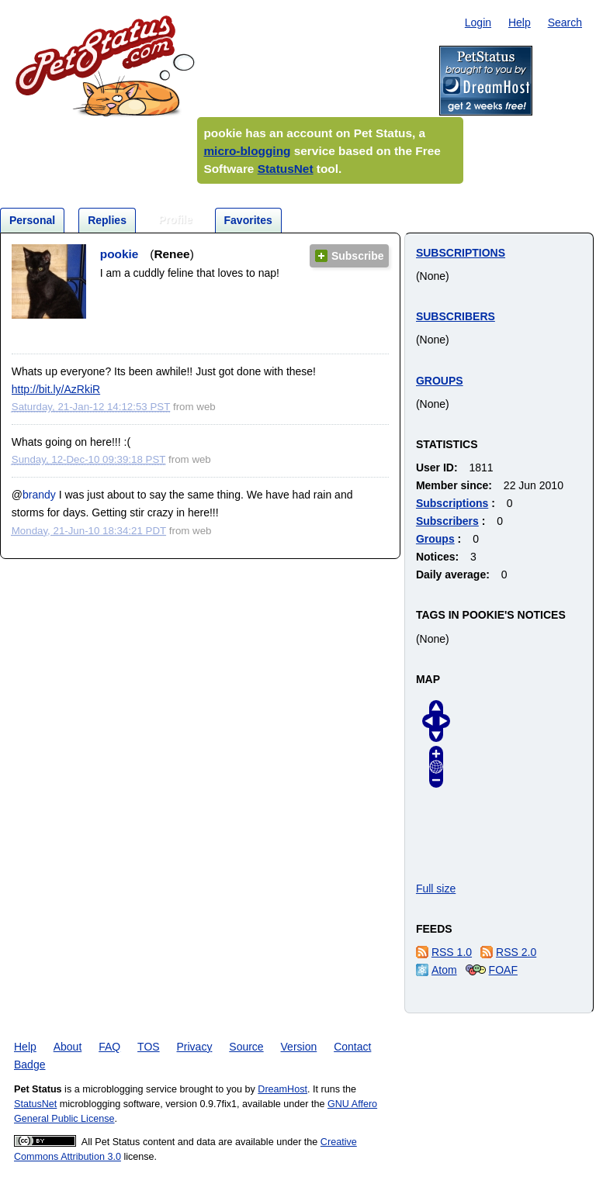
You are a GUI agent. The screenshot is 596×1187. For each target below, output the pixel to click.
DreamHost (282, 1089)
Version (299, 1046)
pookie (119, 254)
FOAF (503, 970)
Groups (439, 380)
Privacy (195, 1046)
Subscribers (455, 316)
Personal (32, 220)
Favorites (248, 220)
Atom (444, 970)
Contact (352, 1046)
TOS (148, 1046)
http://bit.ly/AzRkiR (56, 389)
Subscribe (357, 256)
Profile (175, 219)
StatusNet (286, 168)
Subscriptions (460, 253)
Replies (107, 220)
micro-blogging (246, 150)
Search (565, 22)
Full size (436, 888)
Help (519, 22)
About (68, 1046)
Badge (29, 1064)
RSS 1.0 (451, 952)
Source (246, 1046)
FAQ (109, 1046)
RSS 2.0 (516, 952)
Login (478, 22)
